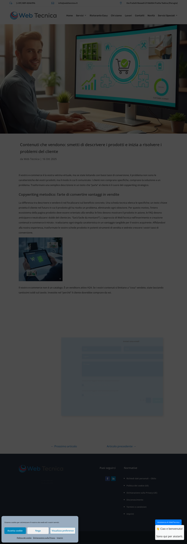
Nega (38, 530)
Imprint (60, 538)
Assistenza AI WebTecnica (168, 522)
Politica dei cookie (24, 538)
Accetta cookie (15, 530)
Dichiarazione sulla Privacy (44, 538)
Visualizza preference (63, 530)
